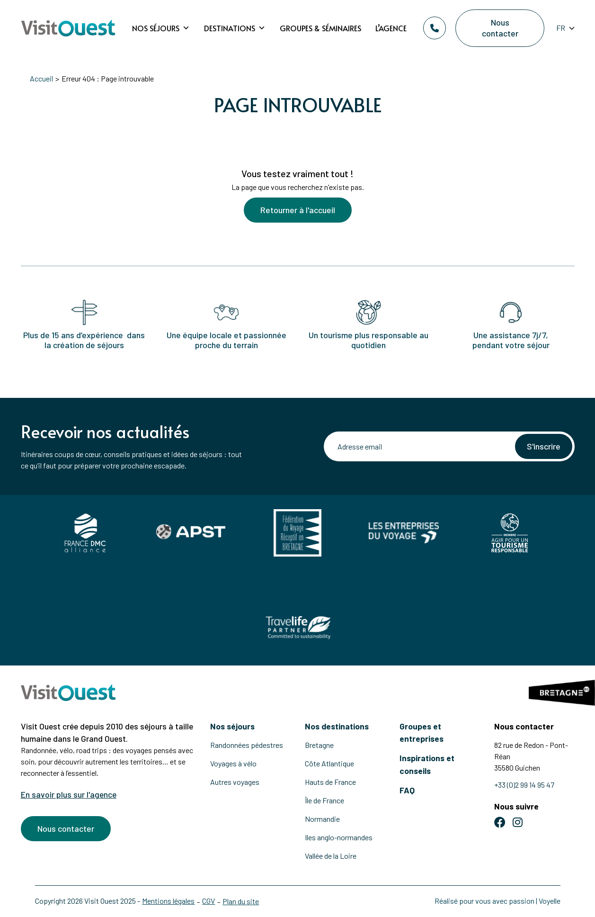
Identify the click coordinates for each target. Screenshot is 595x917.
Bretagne (319, 744)
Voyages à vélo (233, 763)
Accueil (41, 78)
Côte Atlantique (329, 763)
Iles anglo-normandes (339, 837)
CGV (209, 900)
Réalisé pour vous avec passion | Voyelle (497, 900)
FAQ (407, 790)
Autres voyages (234, 781)
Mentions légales (168, 900)
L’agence (391, 28)
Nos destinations (337, 726)
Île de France (324, 800)
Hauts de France (330, 781)
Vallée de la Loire (330, 855)
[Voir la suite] (298, 138)
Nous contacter (499, 27)
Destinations (235, 27)
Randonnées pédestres (246, 744)
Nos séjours (161, 27)
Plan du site (241, 901)
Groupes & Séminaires (320, 28)
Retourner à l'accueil (297, 210)
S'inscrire (543, 446)
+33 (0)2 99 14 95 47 (524, 784)
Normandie (322, 818)
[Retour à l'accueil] (68, 28)
